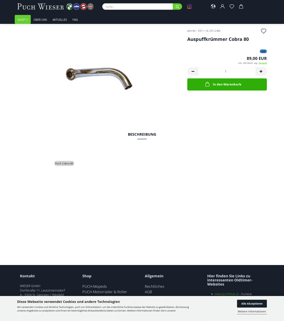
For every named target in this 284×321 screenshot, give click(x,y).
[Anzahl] (227, 71)
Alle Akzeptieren (252, 303)
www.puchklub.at (227, 294)
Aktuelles (60, 19)
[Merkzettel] (231, 6)
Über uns (40, 19)
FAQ (75, 19)
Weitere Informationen (252, 311)
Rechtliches (154, 286)
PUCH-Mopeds (94, 286)
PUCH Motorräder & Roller (104, 291)
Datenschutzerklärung (29, 314)
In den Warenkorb (222, 84)
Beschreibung (142, 134)
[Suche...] (177, 6)
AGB (148, 291)
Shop (22, 19)
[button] (213, 6)
